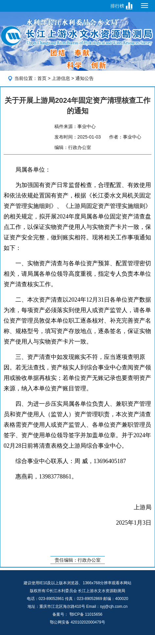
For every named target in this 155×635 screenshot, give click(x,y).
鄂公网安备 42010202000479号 (77, 622)
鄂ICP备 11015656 (86, 614)
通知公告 (84, 78)
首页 (42, 78)
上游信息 (61, 78)
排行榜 (117, 6)
